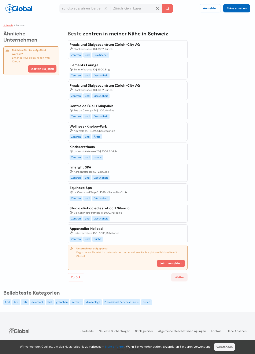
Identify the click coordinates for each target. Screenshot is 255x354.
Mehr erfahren (115, 347)
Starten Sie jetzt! (42, 69)
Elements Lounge (84, 65)
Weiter (179, 277)
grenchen (62, 302)
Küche (97, 239)
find (7, 302)
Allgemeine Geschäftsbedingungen (182, 331)
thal (49, 302)
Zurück (76, 277)
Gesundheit (101, 75)
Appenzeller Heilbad (86, 228)
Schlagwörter (144, 331)
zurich (146, 302)
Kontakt (216, 331)
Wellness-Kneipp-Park (88, 126)
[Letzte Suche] (167, 8)
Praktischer (101, 55)
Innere (97, 157)
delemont (37, 302)
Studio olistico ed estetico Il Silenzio (100, 208)
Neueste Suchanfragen (114, 331)
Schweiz (8, 25)
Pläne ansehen (237, 8)
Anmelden (210, 8)
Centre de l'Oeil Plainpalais (92, 106)
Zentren (76, 55)
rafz (25, 302)
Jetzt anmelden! (171, 263)
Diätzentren (101, 198)
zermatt (77, 302)
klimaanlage (93, 302)
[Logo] (19, 8)
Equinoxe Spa (81, 188)
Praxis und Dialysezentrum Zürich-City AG (105, 44)
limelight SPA (80, 167)
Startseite (87, 331)
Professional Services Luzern (121, 302)
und (87, 55)
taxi (16, 302)
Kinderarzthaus (82, 147)
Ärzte (97, 137)
